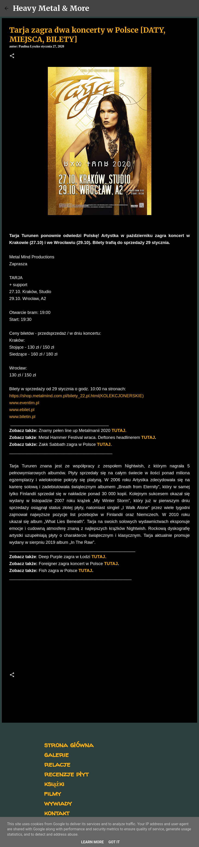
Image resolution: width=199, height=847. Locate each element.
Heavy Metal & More (51, 8)
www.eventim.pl (24, 402)
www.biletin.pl (22, 416)
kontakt (56, 812)
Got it (114, 842)
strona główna (68, 744)
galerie (56, 754)
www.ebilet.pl (21, 409)
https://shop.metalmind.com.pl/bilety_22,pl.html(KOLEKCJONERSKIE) (76, 395)
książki (54, 783)
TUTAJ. (104, 444)
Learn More (92, 842)
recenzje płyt (66, 773)
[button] (12, 56)
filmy (52, 793)
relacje (57, 764)
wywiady (58, 803)
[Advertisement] (99, 627)
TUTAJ (148, 437)
